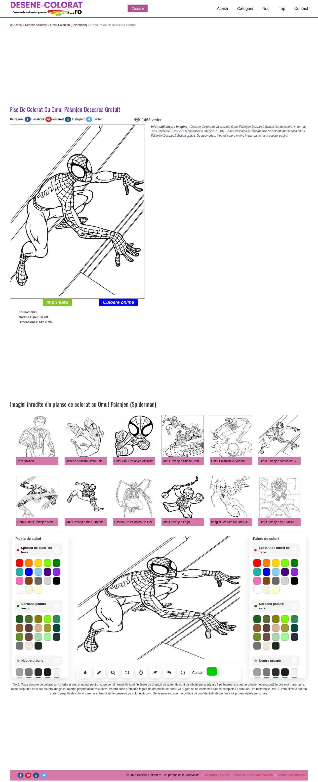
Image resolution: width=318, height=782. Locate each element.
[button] (38, 550)
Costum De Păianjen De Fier (133, 522)
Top (282, 8)
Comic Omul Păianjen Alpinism (37, 522)
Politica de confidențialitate (253, 775)
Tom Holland (25, 461)
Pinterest (58, 119)
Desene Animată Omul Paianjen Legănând (94, 461)
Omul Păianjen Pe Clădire (277, 522)
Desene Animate (36, 25)
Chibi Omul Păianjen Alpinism (133, 461)
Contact (301, 8)
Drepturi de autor (217, 775)
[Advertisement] (159, 67)
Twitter (97, 119)
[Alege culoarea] (211, 671)
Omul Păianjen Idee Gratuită (84, 522)
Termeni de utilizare (292, 775)
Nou (266, 8)
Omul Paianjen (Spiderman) (68, 25)
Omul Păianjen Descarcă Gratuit (281, 461)
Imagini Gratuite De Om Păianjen (233, 522)
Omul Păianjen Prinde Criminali (183, 461)
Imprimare (57, 302)
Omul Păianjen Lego (176, 522)
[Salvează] (183, 672)
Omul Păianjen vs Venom (228, 461)
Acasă (222, 8)
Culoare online (118, 302)
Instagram (78, 119)
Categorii (245, 8)
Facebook (38, 119)
